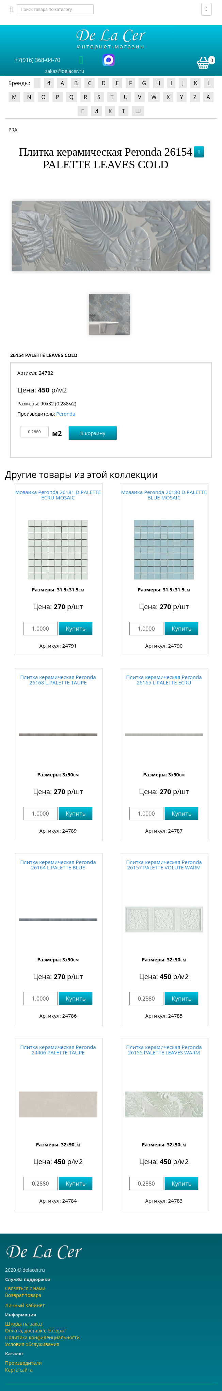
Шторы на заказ (23, 1323)
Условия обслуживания (32, 1344)
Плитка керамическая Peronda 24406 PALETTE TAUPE (58, 1050)
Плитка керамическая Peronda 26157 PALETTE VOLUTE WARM (164, 865)
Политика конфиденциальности (42, 1337)
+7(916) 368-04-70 (37, 60)
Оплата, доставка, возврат (35, 1330)
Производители (23, 1363)
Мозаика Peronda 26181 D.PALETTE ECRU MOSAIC (58, 495)
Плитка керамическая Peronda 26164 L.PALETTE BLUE (58, 865)
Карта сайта (19, 1369)
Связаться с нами (25, 1288)
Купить (75, 628)
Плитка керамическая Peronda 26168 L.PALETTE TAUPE (58, 680)
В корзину (92, 433)
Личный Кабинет (25, 1305)
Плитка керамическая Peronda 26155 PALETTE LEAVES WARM (164, 1050)
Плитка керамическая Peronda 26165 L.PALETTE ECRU (164, 680)
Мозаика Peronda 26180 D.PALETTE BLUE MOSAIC (164, 495)
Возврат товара (23, 1295)
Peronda (65, 414)
